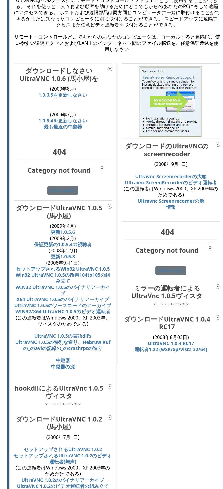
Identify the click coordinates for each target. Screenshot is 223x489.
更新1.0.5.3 (63, 256)
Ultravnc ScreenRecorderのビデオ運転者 (171, 182)
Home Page (63, 190)
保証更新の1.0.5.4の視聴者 (63, 244)
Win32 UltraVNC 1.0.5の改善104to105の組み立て (63, 278)
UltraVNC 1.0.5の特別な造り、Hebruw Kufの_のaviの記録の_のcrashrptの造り (62, 345)
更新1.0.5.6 (63, 232)
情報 (171, 207)
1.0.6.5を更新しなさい (62, 95)
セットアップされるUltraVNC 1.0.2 (63, 449)
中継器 (63, 360)
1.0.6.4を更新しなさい (62, 120)
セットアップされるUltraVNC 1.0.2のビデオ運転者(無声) (63, 458)
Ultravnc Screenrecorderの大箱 (171, 176)
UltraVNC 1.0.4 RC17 (171, 343)
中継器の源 (63, 366)
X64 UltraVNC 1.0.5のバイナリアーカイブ (63, 299)
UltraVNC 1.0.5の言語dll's (62, 336)
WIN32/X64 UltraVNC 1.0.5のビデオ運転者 (62, 311)
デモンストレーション (63, 403)
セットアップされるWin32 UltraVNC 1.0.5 (63, 269)
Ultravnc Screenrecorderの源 (171, 201)
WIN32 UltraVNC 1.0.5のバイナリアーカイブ (62, 290)
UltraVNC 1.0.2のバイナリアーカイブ (63, 480)
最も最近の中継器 (63, 127)
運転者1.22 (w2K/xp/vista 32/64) (171, 349)
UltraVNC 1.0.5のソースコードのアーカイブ (63, 305)
